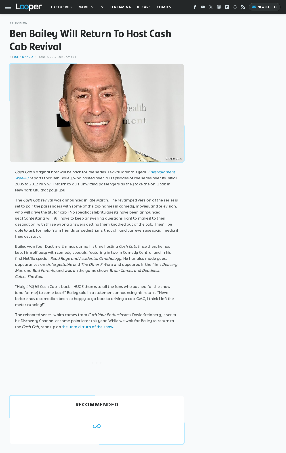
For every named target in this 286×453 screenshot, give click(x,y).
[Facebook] (195, 7)
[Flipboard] (227, 7)
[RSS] (243, 7)
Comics (164, 7)
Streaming (120, 7)
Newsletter (265, 7)
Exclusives (62, 7)
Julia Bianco (23, 57)
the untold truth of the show (87, 326)
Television (19, 23)
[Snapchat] (235, 7)
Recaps (144, 7)
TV (101, 7)
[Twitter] (211, 7)
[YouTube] (203, 7)
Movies (85, 7)
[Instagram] (219, 7)
